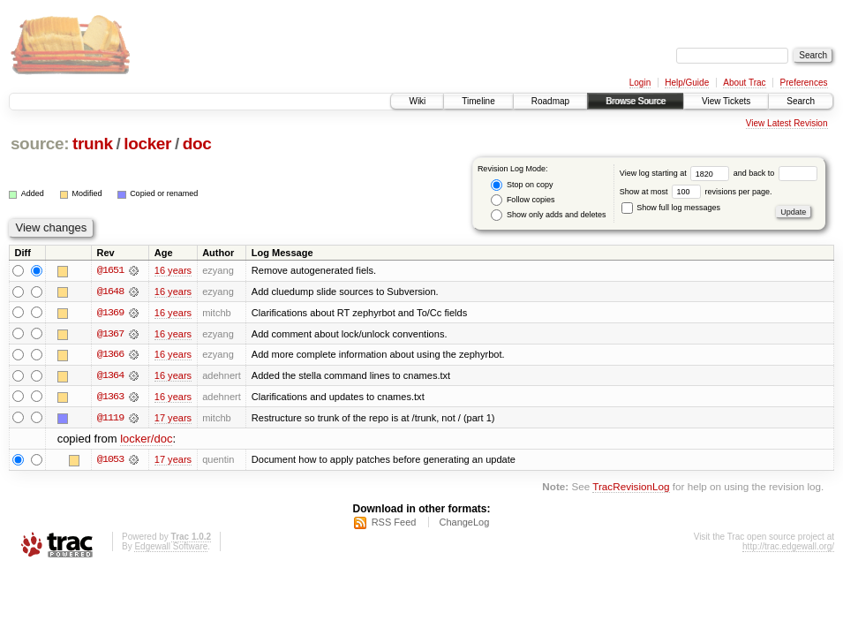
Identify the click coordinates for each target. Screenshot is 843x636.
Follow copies (522, 200)
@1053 (110, 461)
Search (801, 101)
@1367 (110, 334)
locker (147, 143)
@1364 (110, 376)
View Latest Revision (787, 123)
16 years (173, 270)
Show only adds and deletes (548, 215)
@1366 (110, 355)
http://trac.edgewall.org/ (788, 548)
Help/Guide (687, 82)
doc (197, 143)
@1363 (110, 397)
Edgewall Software (170, 548)
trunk (92, 143)
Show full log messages (670, 207)
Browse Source (636, 101)
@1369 (110, 313)
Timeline (478, 101)
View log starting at (677, 173)
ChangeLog (464, 524)
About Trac (744, 82)
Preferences (804, 82)
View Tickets (726, 101)
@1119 (110, 419)
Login (640, 82)
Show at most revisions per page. (696, 191)
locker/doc (146, 440)
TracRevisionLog (630, 488)
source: (40, 143)
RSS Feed (394, 524)
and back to (775, 173)
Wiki (417, 101)
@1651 (110, 270)
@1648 (110, 291)
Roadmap (550, 101)
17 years (173, 418)
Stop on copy (522, 185)
